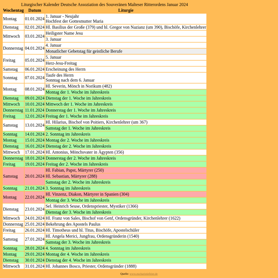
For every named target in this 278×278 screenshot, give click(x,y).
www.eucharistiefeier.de (144, 273)
